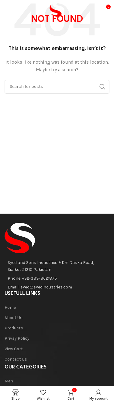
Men (9, 381)
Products (14, 328)
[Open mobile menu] (14, 9)
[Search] (57, 87)
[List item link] (54, 278)
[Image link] (20, 237)
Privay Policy (17, 338)
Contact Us (16, 359)
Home (10, 307)
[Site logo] (57, 8)
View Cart (14, 348)
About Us (13, 317)
